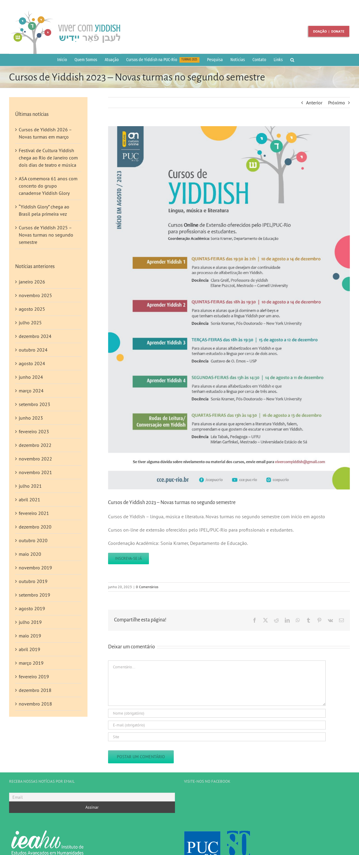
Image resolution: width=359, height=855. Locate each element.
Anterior (314, 103)
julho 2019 (30, 622)
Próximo (336, 103)
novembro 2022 (35, 459)
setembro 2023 (34, 404)
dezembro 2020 (35, 527)
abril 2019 (29, 649)
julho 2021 (30, 486)
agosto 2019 (32, 608)
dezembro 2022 (35, 445)
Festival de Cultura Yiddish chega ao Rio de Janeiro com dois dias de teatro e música (48, 157)
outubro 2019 (33, 581)
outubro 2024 (33, 350)
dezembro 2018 (35, 690)
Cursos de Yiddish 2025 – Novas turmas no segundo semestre (46, 234)
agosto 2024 (32, 363)
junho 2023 (31, 418)
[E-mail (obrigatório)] (217, 725)
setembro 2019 (34, 595)
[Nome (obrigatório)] (217, 713)
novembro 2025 (35, 295)
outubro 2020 (33, 540)
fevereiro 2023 (34, 431)
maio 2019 (30, 636)
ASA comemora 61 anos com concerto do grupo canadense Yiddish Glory (48, 185)
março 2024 (31, 391)
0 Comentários (147, 587)
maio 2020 (30, 554)
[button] (292, 60)
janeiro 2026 (32, 282)
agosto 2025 (32, 309)
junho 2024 (31, 377)
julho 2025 (30, 322)
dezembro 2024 (35, 336)
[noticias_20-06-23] (229, 308)
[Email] (92, 797)
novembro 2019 (35, 568)
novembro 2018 (35, 704)
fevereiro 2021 (34, 513)
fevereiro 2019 (34, 676)
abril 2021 (29, 499)
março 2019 (31, 663)
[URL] (217, 736)
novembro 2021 (35, 472)
